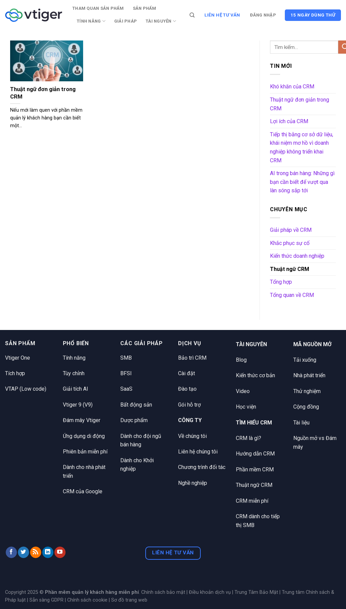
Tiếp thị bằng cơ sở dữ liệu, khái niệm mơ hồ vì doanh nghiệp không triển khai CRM (301, 147)
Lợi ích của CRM (289, 121)
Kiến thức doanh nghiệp (297, 256)
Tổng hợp (281, 282)
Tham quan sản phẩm (98, 8)
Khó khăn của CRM (292, 86)
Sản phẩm (144, 8)
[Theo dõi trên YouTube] (60, 552)
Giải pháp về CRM (291, 230)
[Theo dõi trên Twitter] (23, 552)
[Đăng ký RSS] (35, 552)
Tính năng (91, 21)
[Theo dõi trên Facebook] (11, 552)
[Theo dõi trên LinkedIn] (47, 552)
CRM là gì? (248, 438)
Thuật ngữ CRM (289, 269)
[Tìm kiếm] (192, 15)
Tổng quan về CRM (292, 295)
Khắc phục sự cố (290, 243)
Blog (241, 360)
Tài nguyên (161, 21)
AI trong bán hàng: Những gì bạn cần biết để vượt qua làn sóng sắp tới (302, 182)
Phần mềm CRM (255, 469)
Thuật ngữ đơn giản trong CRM (43, 93)
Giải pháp (125, 21)
